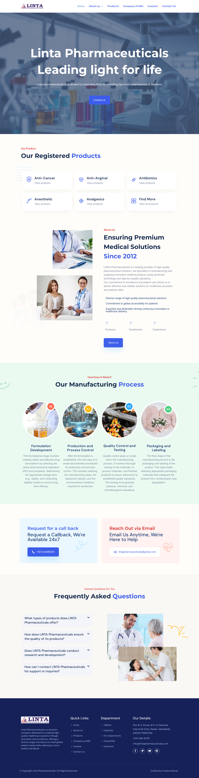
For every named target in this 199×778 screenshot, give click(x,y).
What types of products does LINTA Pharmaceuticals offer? (51, 678)
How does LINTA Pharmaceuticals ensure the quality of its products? (54, 694)
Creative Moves (170, 770)
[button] (57, 677)
